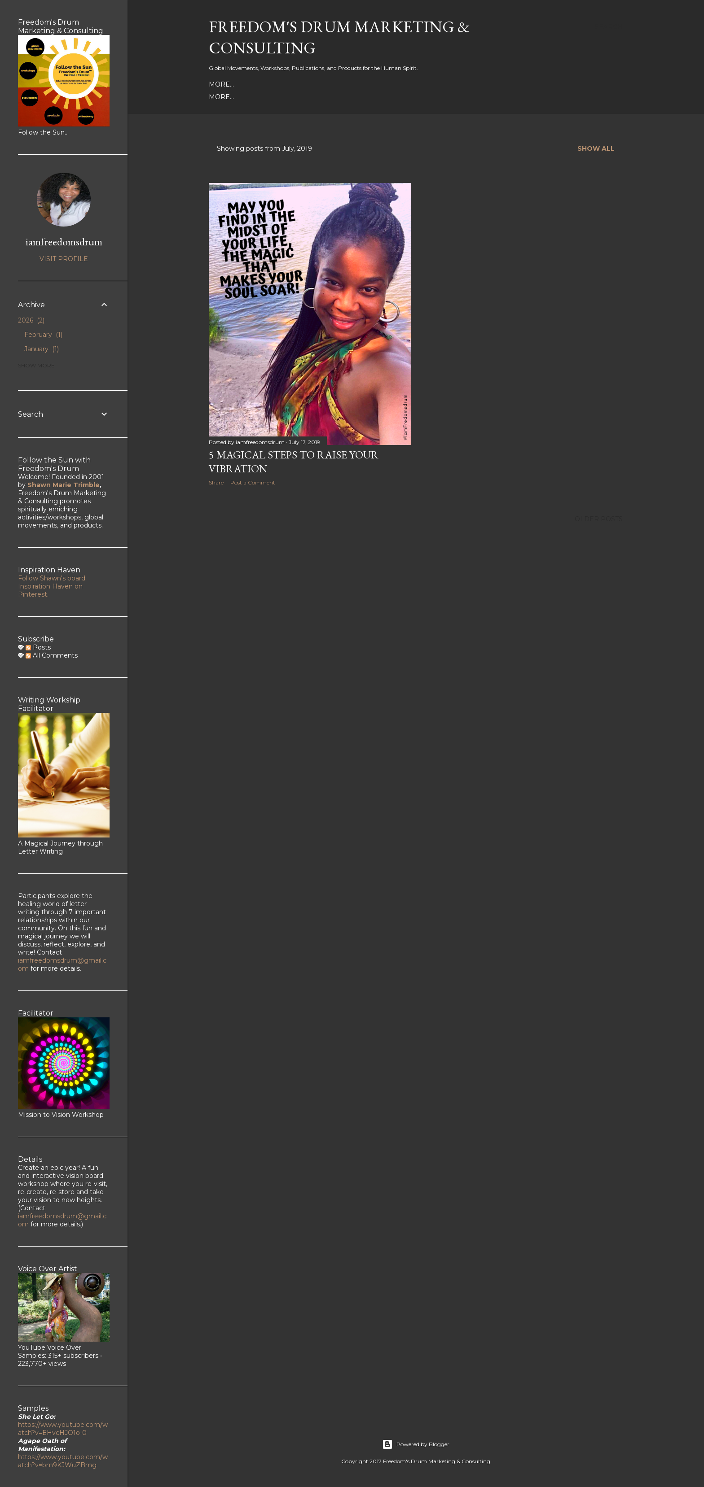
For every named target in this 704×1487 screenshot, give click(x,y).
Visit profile (64, 259)
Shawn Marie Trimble (63, 485)
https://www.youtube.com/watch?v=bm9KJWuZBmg (63, 1461)
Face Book (257, 84)
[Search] (609, 27)
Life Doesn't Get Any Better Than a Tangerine (459, 97)
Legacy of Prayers (485, 84)
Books (221, 97)
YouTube (343, 84)
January (41, 349)
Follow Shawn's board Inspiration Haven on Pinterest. (51, 586)
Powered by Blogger (415, 1444)
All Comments (52, 655)
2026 (31, 320)
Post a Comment (252, 482)
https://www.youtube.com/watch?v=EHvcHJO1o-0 (63, 1429)
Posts (38, 647)
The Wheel (347, 97)
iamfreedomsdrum (64, 242)
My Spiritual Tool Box (280, 97)
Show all (596, 148)
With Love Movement (404, 84)
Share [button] (216, 482)
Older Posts (599, 519)
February (43, 335)
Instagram (302, 84)
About (220, 84)
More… (538, 84)
